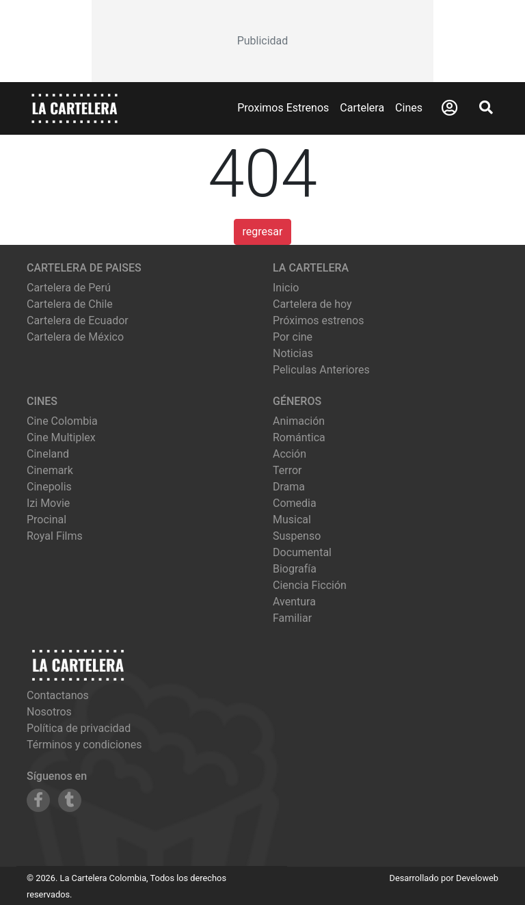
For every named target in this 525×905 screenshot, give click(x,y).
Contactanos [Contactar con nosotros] (58, 695)
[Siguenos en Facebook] (38, 800)
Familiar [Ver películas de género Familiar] (292, 618)
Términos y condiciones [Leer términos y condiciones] (84, 744)
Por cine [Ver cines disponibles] (292, 336)
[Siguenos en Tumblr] (69, 800)
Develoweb (477, 878)
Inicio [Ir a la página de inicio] (286, 287)
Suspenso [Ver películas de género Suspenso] (297, 535)
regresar (263, 231)
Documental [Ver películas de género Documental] (302, 552)
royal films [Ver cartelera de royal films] (55, 535)
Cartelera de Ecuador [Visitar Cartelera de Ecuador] (78, 320)
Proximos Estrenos (283, 107)
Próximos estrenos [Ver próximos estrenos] (318, 320)
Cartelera (362, 107)
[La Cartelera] (74, 107)
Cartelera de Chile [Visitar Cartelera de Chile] (70, 304)
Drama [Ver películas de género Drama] (289, 486)
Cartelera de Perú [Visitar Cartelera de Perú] (69, 287)
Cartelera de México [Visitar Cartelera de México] (75, 336)
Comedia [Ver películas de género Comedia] (295, 503)
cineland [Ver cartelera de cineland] (48, 453)
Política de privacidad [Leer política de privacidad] (79, 728)
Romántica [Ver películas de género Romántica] (299, 437)
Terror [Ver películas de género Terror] (287, 470)
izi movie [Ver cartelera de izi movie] (48, 503)
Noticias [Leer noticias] (293, 353)
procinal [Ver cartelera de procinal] (46, 519)
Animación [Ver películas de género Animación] (299, 421)
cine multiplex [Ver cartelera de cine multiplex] (61, 437)
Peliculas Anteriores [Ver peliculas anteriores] (321, 369)
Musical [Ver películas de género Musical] (292, 519)
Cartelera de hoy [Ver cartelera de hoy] (312, 304)
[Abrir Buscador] (486, 107)
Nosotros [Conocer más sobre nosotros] (49, 711)
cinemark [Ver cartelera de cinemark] (50, 470)
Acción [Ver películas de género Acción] (289, 453)
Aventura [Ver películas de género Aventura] (294, 601)
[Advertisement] (262, 41)
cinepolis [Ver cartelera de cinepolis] (49, 486)
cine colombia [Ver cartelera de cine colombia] (62, 421)
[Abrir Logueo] (449, 108)
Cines (408, 107)
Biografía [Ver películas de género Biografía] (295, 568)
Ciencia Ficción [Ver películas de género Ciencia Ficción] (310, 585)
